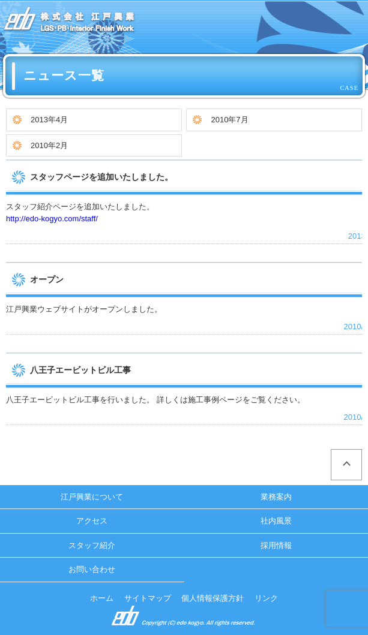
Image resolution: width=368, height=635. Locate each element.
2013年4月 (49, 119)
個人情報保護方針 (212, 598)
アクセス (91, 520)
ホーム (101, 598)
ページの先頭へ (346, 464)
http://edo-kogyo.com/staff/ (52, 218)
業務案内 (276, 496)
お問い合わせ (91, 569)
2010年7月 (229, 119)
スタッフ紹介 (91, 545)
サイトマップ (147, 598)
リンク (266, 598)
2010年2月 (49, 145)
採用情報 (276, 545)
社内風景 (276, 520)
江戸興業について (92, 496)
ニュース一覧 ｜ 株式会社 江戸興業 (69, 20)
